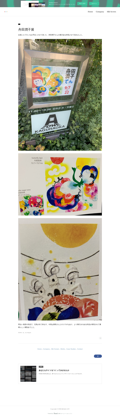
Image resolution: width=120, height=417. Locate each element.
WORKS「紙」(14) (22, 332)
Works (63, 349)
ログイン (94, 3)
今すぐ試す (82, 3)
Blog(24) (29, 332)
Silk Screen (111, 12)
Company (100, 12)
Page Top (60, 401)
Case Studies (71, 349)
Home (90, 12)
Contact (80, 349)
